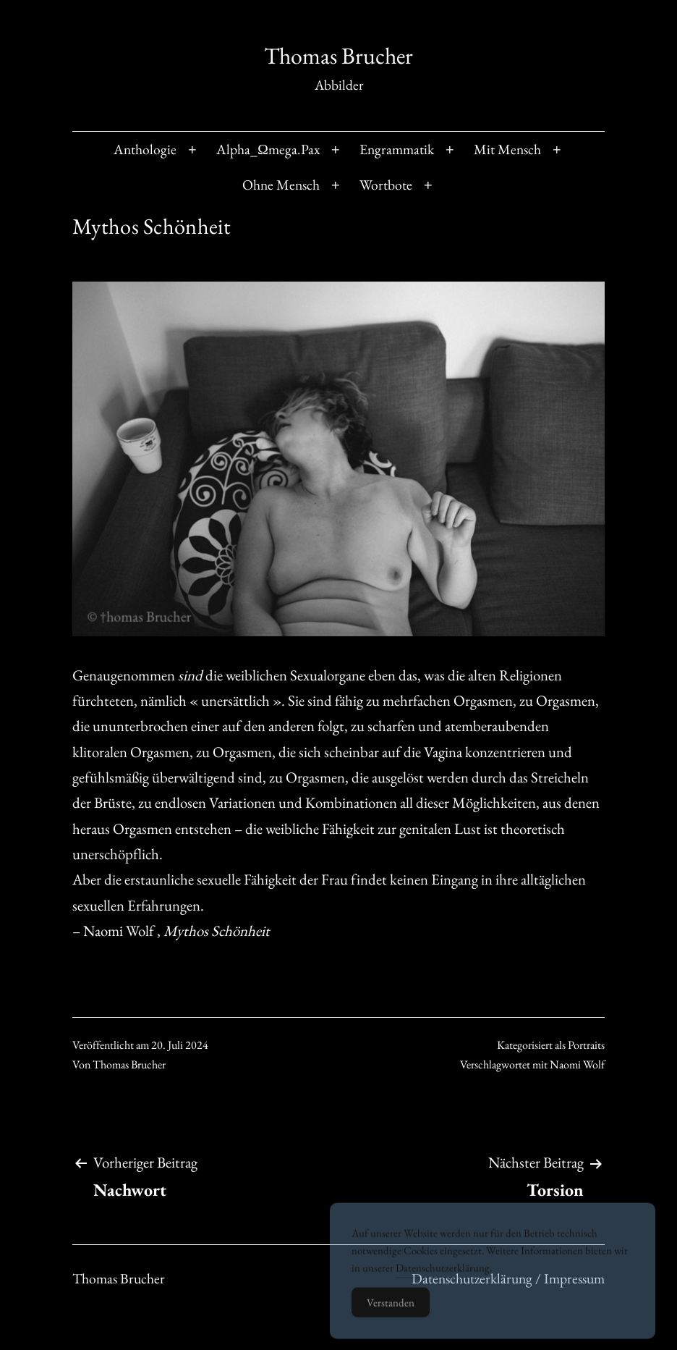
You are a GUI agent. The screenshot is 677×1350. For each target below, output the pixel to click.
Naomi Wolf (577, 1064)
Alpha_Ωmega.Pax (268, 149)
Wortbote (385, 184)
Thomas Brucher (338, 56)
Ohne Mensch (281, 184)
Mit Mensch (507, 149)
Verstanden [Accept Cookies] (390, 1313)
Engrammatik (396, 149)
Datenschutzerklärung (443, 1278)
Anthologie (145, 149)
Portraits (586, 1044)
